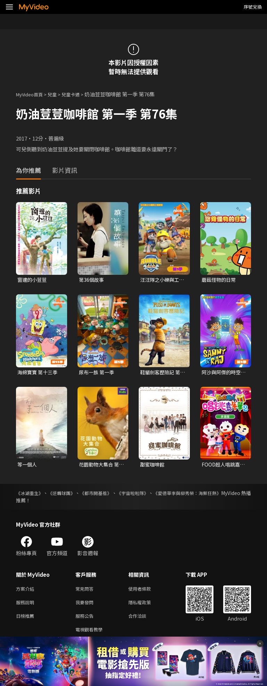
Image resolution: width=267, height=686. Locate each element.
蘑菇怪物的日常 (220, 280)
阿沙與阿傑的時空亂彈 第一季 (222, 373)
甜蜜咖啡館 (153, 466)
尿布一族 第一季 (97, 373)
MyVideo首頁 (32, 94)
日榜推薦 (26, 620)
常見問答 (85, 591)
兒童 (57, 94)
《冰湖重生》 (30, 495)
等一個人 (27, 466)
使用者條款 (145, 591)
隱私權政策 (145, 605)
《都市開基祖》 (109, 495)
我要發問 (85, 605)
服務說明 (26, 605)
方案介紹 (26, 591)
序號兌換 (253, 6)
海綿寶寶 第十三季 (38, 373)
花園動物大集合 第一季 (100, 466)
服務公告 (85, 620)
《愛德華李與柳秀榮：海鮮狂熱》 (214, 495)
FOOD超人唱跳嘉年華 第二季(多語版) (222, 466)
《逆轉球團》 (68, 495)
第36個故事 (92, 280)
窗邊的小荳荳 (33, 280)
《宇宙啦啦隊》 (152, 495)
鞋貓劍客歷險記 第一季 (161, 373)
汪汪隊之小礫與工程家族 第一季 (161, 280)
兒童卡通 (78, 94)
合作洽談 (142, 620)
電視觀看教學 (91, 635)
